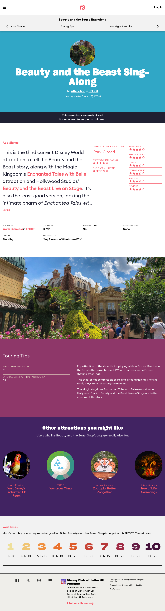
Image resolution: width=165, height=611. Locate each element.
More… (7, 210)
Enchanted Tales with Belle (56, 174)
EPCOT (93, 91)
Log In (158, 7)
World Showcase (13, 229)
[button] (158, 26)
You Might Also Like (121, 26)
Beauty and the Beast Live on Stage (42, 188)
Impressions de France (139, 370)
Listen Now (81, 603)
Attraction (78, 91)
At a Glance (18, 26)
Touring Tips (67, 26)
